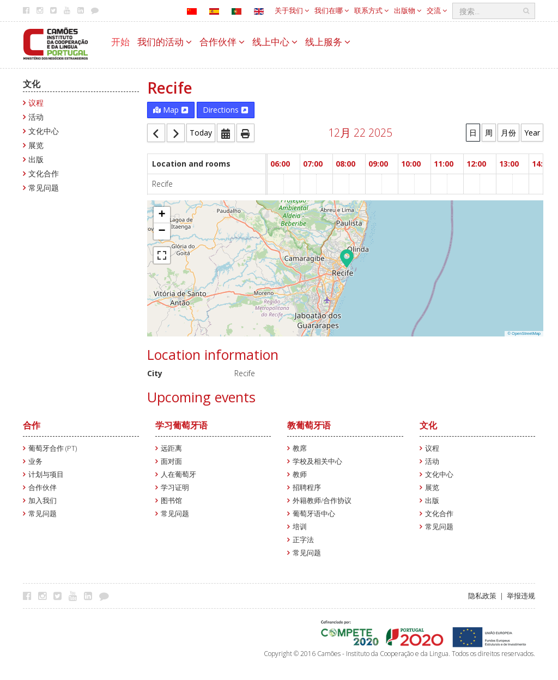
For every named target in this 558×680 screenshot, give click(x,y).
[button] (347, 257)
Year (532, 132)
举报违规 (521, 596)
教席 (300, 448)
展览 (36, 145)
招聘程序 (307, 487)
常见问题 (43, 187)
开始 (120, 41)
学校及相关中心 (317, 461)
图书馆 (171, 500)
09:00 (378, 163)
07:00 (313, 163)
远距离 (171, 448)
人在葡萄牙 (178, 474)
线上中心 (275, 41)
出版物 (407, 10)
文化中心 (43, 131)
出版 (36, 159)
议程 (36, 102)
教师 (300, 474)
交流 (437, 10)
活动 (36, 117)
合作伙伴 (222, 41)
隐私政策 (482, 596)
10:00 (411, 163)
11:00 (443, 163)
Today (201, 132)
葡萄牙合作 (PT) (52, 448)
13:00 (509, 163)
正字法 (303, 539)
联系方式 (371, 10)
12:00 (476, 163)
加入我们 (42, 500)
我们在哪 (331, 10)
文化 (31, 84)
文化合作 (43, 173)
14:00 (541, 163)
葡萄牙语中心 (314, 513)
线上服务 (327, 41)
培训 (300, 526)
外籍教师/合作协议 (322, 500)
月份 (508, 132)
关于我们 (292, 10)
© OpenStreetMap (524, 333)
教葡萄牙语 (309, 425)
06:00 (280, 163)
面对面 (171, 461)
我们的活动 (164, 41)
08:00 (345, 163)
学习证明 (175, 487)
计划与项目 (46, 474)
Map (171, 110)
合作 (31, 425)
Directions (225, 110)
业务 (35, 461)
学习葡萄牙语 (181, 425)
